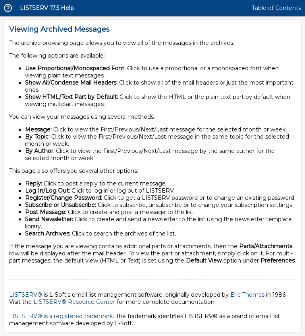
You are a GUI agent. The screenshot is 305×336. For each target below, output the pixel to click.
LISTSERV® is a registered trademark (61, 316)
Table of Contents (276, 8)
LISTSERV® (25, 294)
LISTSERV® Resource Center (74, 301)
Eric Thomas (247, 294)
